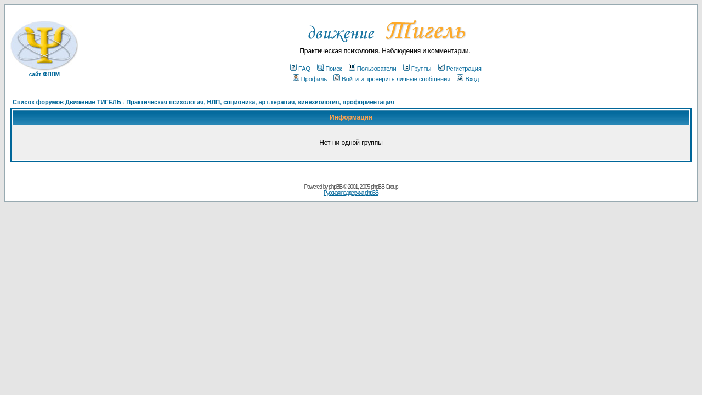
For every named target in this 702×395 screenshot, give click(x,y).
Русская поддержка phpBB (351, 193)
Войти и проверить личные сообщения (391, 79)
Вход (468, 79)
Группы (417, 68)
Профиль (310, 79)
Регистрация (460, 68)
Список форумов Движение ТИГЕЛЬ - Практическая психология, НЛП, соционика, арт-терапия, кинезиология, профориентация (203, 102)
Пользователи (373, 68)
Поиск (329, 68)
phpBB (335, 187)
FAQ (300, 68)
